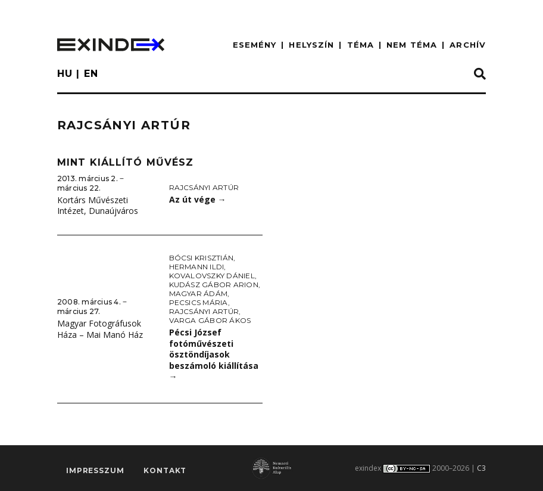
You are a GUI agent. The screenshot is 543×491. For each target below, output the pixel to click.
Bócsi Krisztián (201, 257)
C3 (481, 468)
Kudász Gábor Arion (213, 284)
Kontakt (164, 470)
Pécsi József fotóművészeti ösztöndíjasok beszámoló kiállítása (213, 354)
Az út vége (197, 199)
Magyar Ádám (198, 293)
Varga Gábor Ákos (210, 320)
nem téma (411, 44)
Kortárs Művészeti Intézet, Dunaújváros (97, 205)
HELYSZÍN (311, 44)
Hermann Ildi (196, 266)
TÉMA (360, 44)
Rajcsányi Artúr (204, 187)
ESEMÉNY (255, 44)
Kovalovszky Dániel (212, 275)
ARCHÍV (468, 44)
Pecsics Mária (198, 302)
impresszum (95, 470)
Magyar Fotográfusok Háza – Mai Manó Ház (100, 329)
